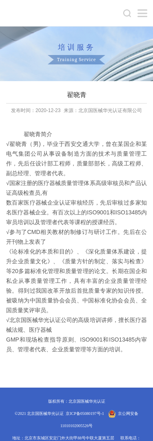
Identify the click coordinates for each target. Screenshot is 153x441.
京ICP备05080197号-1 (85, 413)
